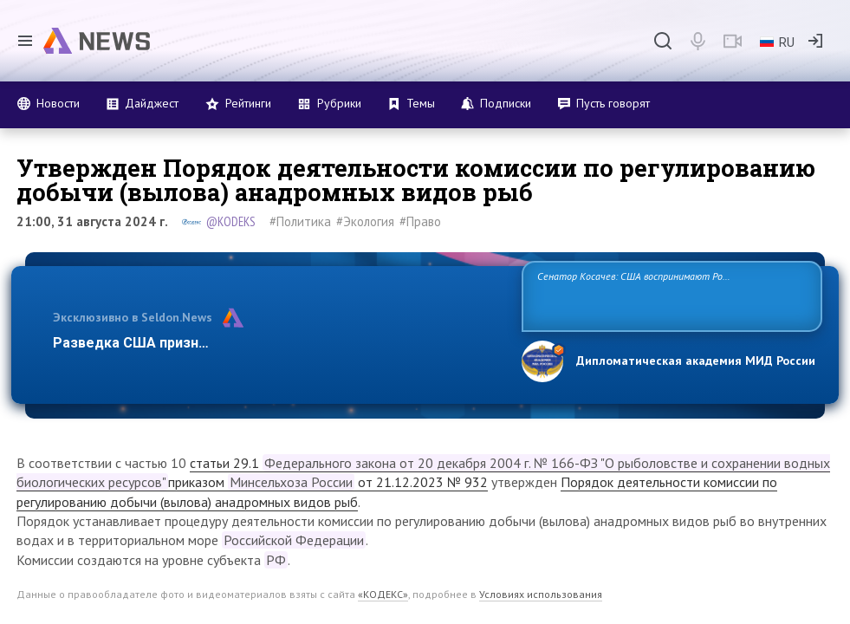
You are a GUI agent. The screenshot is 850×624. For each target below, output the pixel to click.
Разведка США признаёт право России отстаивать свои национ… (275, 343)
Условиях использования (540, 594)
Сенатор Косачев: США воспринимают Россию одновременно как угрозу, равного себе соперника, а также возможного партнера (668, 295)
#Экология (365, 221)
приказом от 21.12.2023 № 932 (328, 482)
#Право (420, 221)
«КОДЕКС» (383, 594)
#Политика (300, 221)
